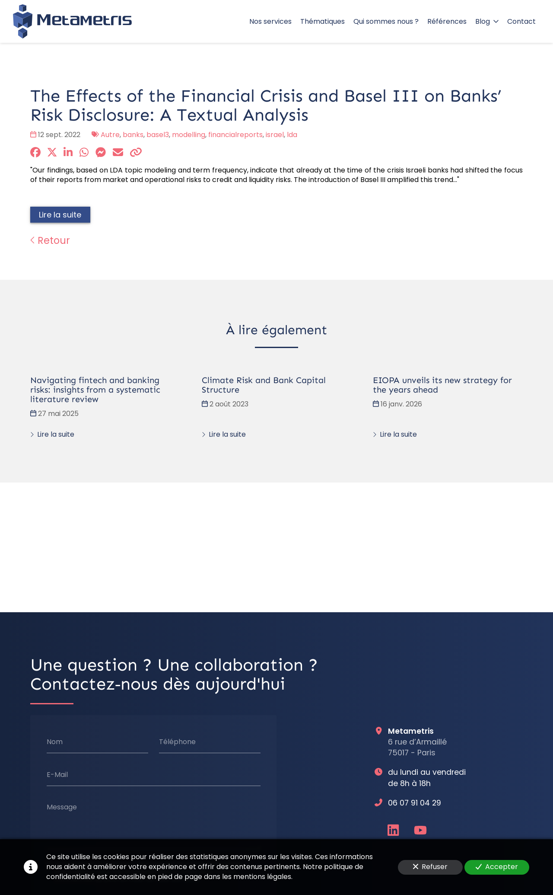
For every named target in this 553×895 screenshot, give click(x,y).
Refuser (430, 867)
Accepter (497, 867)
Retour (50, 240)
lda (292, 135)
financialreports (235, 135)
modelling (188, 135)
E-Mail (57, 775)
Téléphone (177, 742)
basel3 (157, 135)
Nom (55, 742)
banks (133, 135)
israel (275, 135)
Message (62, 807)
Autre (110, 135)
